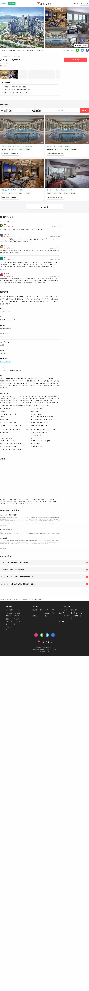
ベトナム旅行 (9, 623)
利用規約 (61, 613)
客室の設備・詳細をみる (10, 153)
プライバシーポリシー (64, 617)
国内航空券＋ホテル (50, 613)
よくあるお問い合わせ (76, 617)
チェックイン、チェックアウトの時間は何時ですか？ (17, 577)
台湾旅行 (16, 616)
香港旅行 (8, 619)
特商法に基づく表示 (76, 613)
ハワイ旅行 (9, 613)
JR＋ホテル (35, 613)
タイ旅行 (16, 619)
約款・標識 (74, 610)
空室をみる (76, 59)
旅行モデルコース (37, 616)
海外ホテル (21, 610)
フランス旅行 (9, 628)
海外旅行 (3, 3)
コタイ (2, 63)
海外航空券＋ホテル (11, 610)
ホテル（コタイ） (5, 362)
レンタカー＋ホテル (50, 610)
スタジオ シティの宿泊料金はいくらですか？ (14, 562)
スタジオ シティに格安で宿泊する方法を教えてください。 (18, 584)
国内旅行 (11, 3)
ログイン (75, 3)
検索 (84, 110)
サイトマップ (63, 610)
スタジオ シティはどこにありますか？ (12, 570)
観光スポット (48, 616)
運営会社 (61, 621)
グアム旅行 (17, 613)
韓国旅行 (8, 616)
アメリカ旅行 (17, 623)
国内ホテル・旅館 (37, 610)
